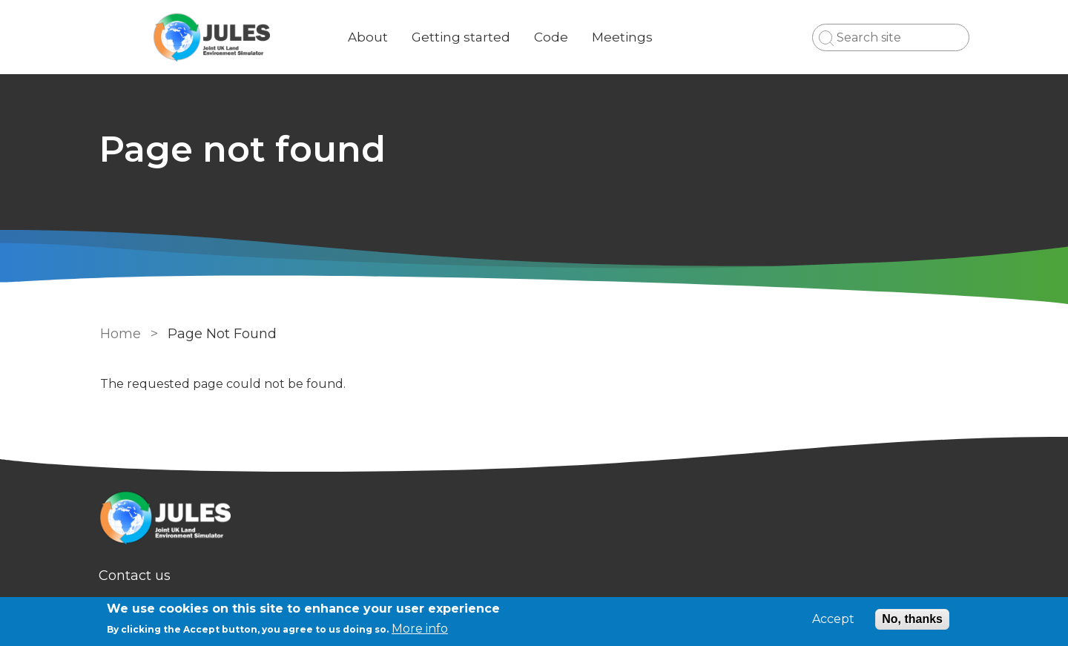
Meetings (623, 37)
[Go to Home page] (213, 37)
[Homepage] (534, 520)
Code (552, 37)
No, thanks (912, 619)
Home (120, 334)
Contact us (136, 575)
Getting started (462, 37)
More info (420, 629)
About (369, 37)
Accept (833, 619)
